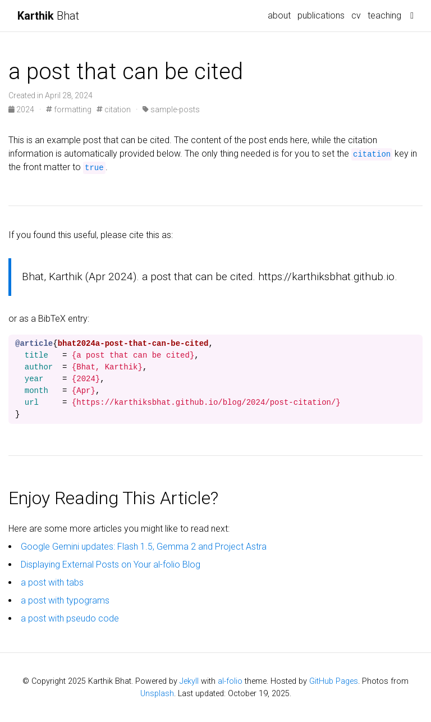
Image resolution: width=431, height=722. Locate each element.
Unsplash (157, 693)
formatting (68, 109)
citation (114, 109)
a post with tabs (52, 582)
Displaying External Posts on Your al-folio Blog (110, 564)
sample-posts (171, 109)
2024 (22, 109)
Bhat (48, 15)
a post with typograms (65, 600)
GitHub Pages (333, 681)
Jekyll (189, 681)
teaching (384, 15)
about (279, 15)
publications (321, 15)
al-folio (230, 681)
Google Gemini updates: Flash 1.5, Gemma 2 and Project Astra (144, 546)
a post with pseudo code (70, 618)
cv (356, 15)
